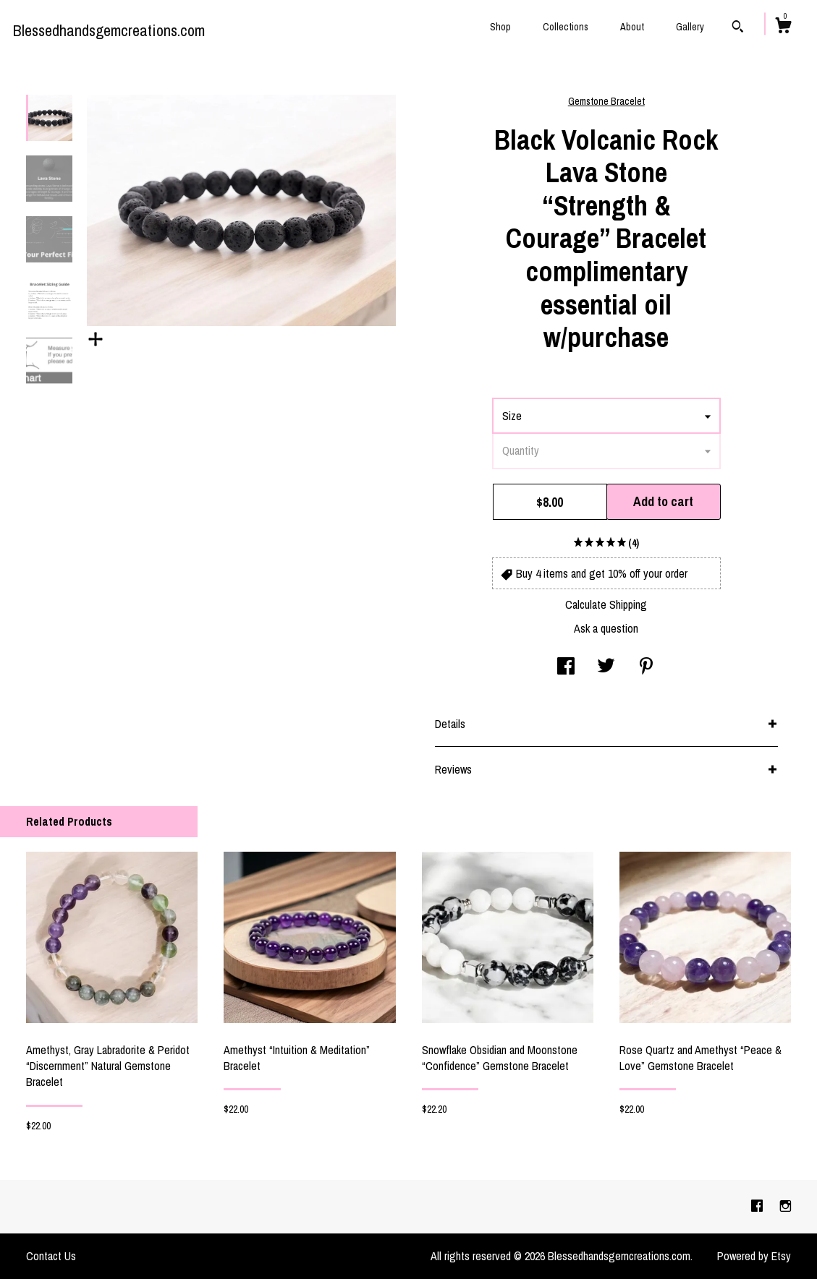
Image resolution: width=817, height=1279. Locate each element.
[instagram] (785, 1206)
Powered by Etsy (754, 1256)
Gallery (690, 26)
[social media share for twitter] (606, 667)
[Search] (737, 28)
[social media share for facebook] (566, 667)
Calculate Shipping (606, 604)
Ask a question (606, 628)
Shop (500, 26)
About (632, 26)
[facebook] (758, 1206)
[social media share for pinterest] (646, 667)
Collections (565, 26)
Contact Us (51, 1256)
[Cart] (783, 27)
